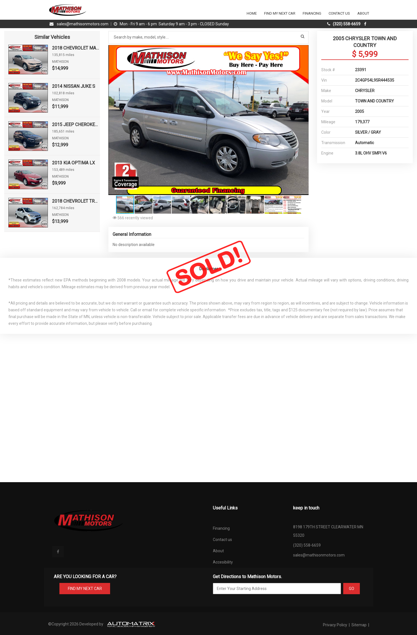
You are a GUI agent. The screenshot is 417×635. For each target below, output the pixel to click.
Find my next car (279, 13)
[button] (303, 50)
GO (351, 588)
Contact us (222, 539)
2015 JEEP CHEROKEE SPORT (76, 124)
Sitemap (359, 625)
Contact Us (339, 13)
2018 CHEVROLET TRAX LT (76, 201)
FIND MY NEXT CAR (85, 588)
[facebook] (366, 24)
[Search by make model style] (208, 37)
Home (252, 13)
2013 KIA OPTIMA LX (73, 163)
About (363, 13)
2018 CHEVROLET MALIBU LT (76, 48)
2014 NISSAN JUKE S (73, 86)
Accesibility (223, 562)
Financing (312, 13)
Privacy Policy (335, 625)
